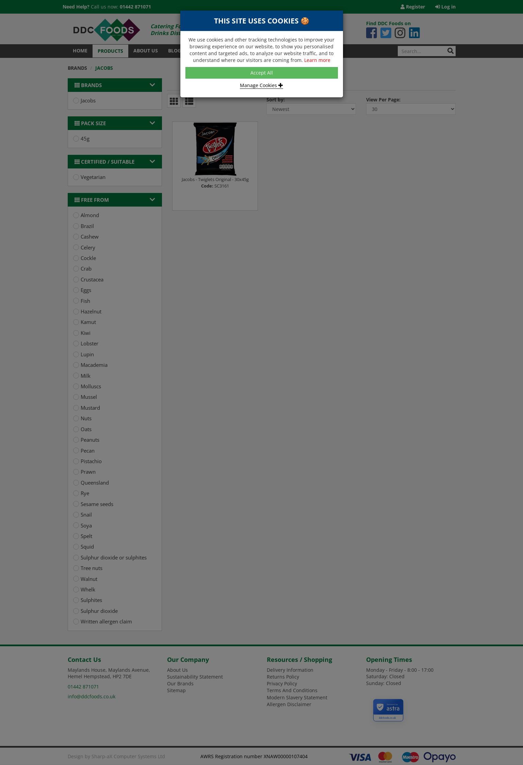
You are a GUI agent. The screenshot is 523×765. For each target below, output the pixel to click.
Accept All (261, 72)
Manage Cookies (261, 85)
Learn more (317, 60)
